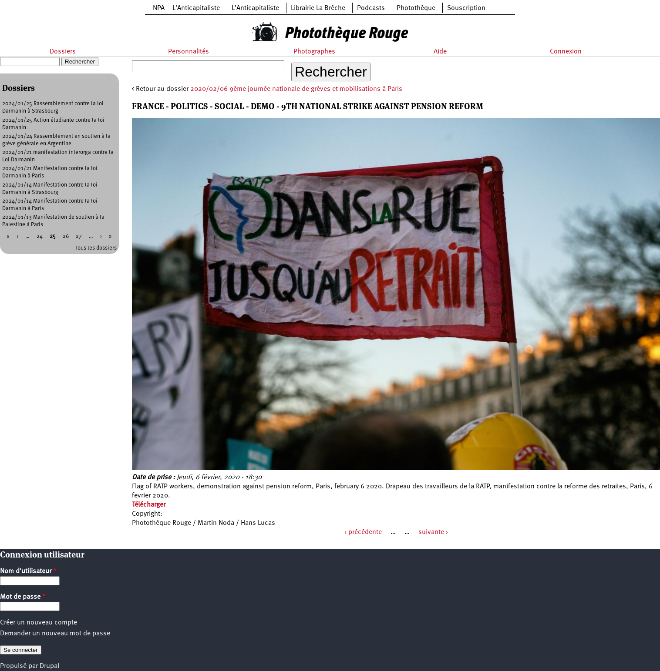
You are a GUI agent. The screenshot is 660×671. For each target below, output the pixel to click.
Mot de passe (23, 597)
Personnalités (188, 51)
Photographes (314, 51)
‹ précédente (363, 532)
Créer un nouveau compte (38, 622)
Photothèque (416, 8)
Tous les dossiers (96, 248)
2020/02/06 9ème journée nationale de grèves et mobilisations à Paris (296, 89)
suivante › (433, 532)
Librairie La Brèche (318, 8)
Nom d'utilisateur (28, 571)
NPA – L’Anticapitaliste (186, 8)
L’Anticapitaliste (255, 8)
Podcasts (371, 8)
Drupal (49, 666)
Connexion (566, 51)
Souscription (466, 8)
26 (66, 236)
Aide (440, 51)
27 (79, 236)
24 (40, 236)
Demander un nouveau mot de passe (55, 633)
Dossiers (63, 51)
